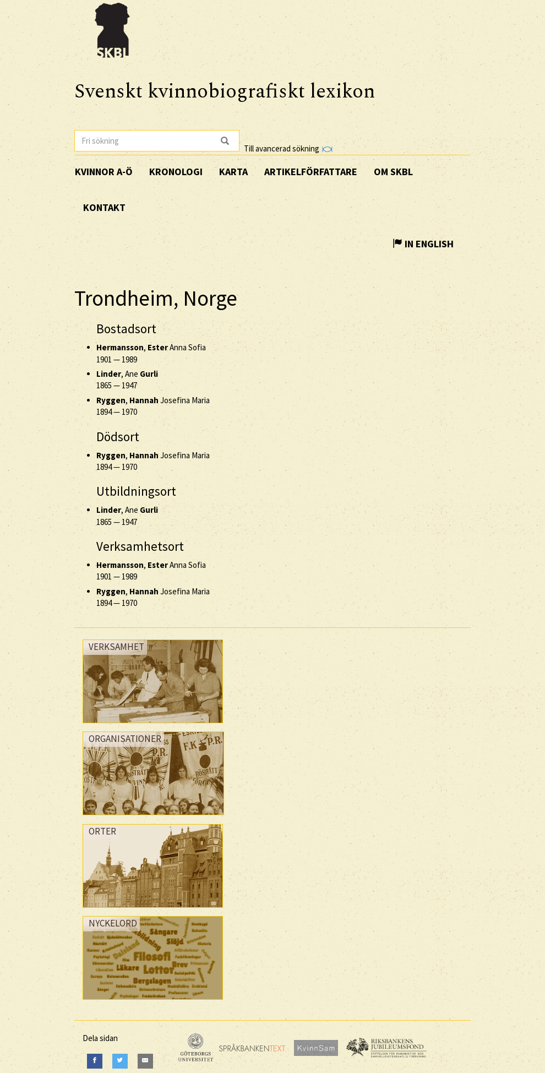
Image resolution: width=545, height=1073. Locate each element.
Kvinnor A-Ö (104, 171)
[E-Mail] (145, 1061)
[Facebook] (94, 1061)
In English (423, 243)
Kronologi (176, 171)
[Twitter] (120, 1061)
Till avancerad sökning (288, 148)
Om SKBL (393, 171)
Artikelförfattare (310, 171)
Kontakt (104, 207)
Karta (233, 171)
